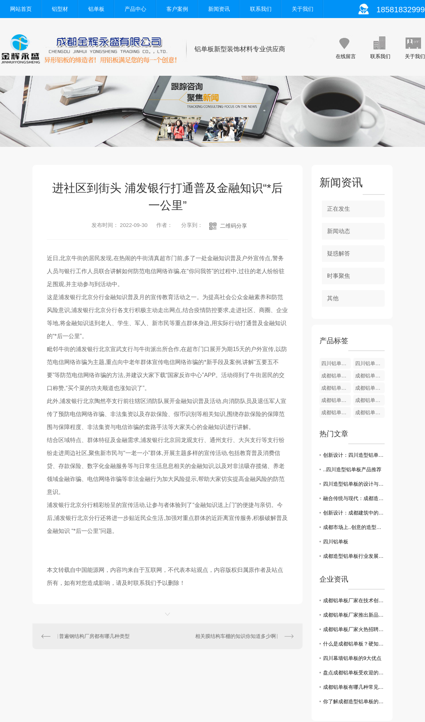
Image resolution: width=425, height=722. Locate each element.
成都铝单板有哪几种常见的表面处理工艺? (354, 687)
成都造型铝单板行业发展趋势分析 (354, 556)
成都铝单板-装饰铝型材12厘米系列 (336, 375)
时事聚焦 (338, 276)
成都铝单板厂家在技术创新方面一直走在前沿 (354, 600)
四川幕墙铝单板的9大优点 (352, 658)
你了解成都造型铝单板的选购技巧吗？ (354, 701)
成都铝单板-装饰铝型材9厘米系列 (370, 375)
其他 (333, 298)
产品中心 (135, 9)
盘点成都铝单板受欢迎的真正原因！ (354, 672)
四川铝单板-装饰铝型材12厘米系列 (370, 363)
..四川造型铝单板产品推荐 (352, 469)
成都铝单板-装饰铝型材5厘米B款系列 (370, 400)
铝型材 (60, 9)
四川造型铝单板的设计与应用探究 (354, 484)
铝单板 (96, 9)
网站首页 (21, 9)
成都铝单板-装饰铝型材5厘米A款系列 (336, 412)
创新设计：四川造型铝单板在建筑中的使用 (354, 455)
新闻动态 (338, 231)
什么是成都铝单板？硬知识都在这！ (354, 644)
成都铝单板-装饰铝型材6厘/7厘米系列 (336, 400)
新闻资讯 (219, 9)
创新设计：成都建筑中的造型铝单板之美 (354, 513)
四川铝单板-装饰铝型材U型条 (336, 363)
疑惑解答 (338, 253)
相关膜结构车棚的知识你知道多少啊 (235, 636)
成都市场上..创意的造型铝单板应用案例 (354, 527)
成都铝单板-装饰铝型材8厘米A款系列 (370, 388)
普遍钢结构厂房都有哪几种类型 (94, 636)
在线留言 (346, 56)
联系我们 (261, 9)
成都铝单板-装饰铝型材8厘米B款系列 (336, 388)
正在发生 (338, 209)
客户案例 (177, 9)
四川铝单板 (335, 541)
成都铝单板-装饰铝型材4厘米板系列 (370, 412)
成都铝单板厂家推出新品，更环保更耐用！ (354, 615)
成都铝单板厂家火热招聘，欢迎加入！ (354, 629)
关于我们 (302, 9)
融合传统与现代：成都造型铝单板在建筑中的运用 (354, 498)
